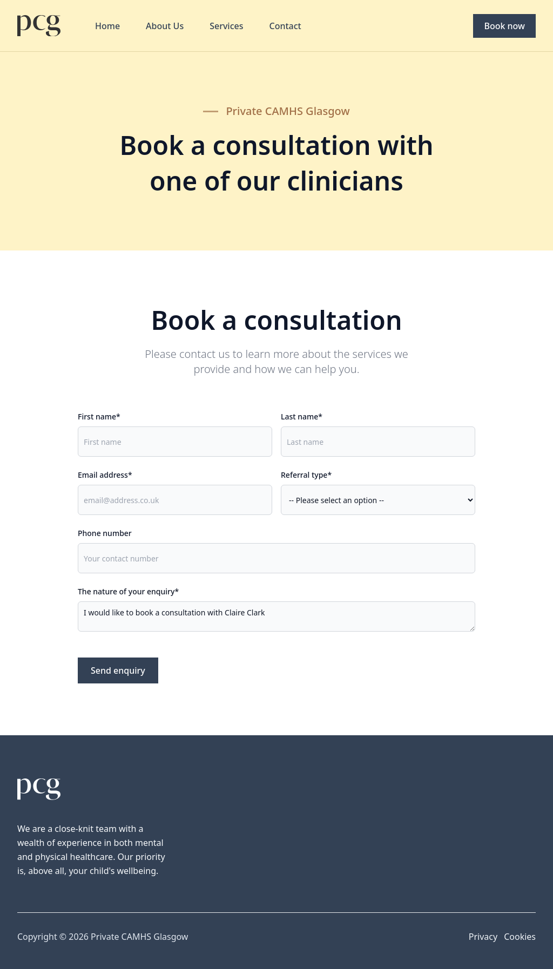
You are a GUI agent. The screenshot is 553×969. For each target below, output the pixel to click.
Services (226, 26)
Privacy (483, 937)
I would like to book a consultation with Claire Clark (276, 616)
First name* (99, 416)
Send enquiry (118, 670)
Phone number (105, 533)
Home (107, 26)
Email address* (105, 475)
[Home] (38, 26)
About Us (165, 26)
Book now (504, 26)
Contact (285, 26)
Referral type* (306, 475)
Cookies (520, 937)
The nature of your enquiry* (128, 591)
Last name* (301, 416)
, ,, (378, 500)
